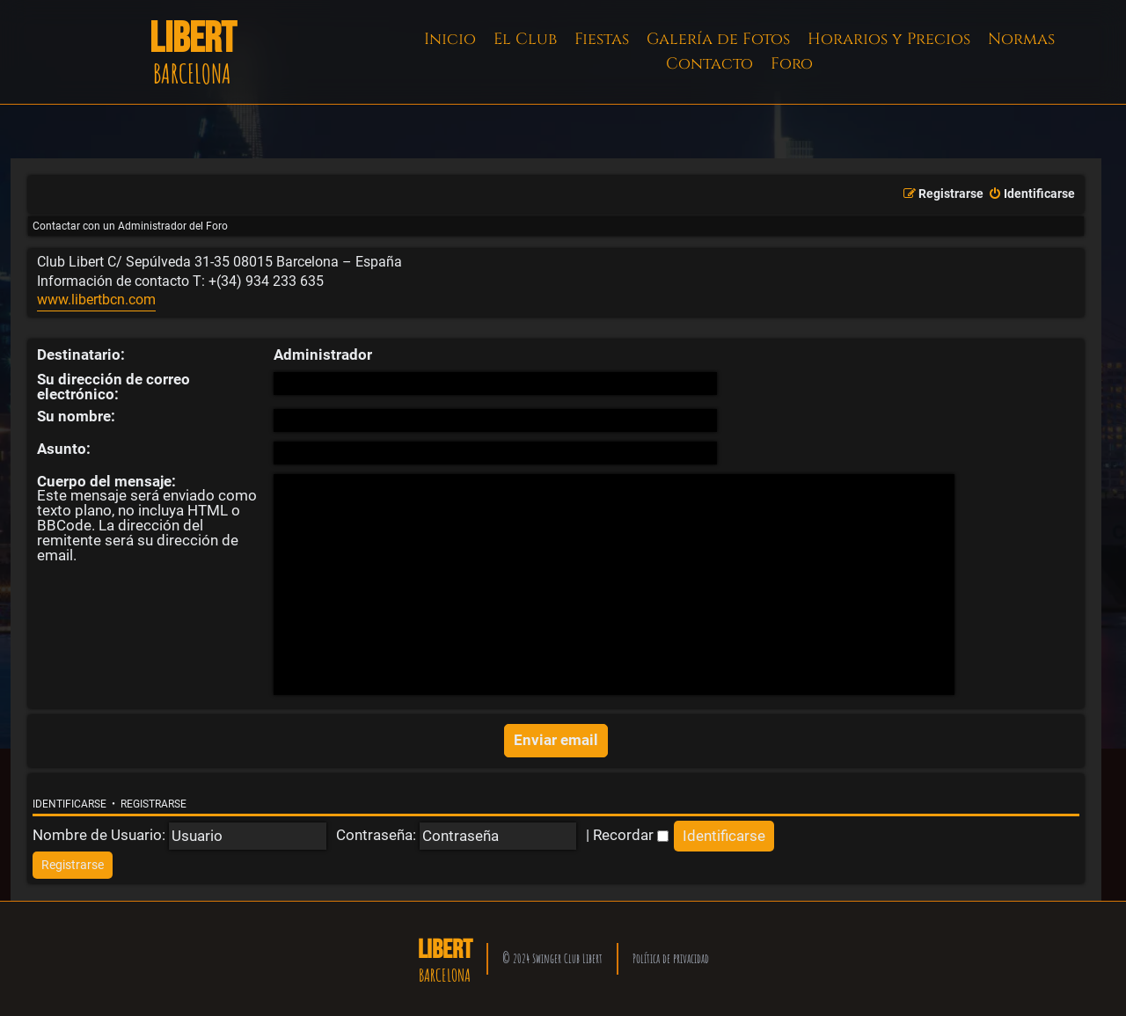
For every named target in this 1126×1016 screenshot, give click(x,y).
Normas (1021, 39)
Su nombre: (76, 416)
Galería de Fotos (718, 39)
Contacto (709, 64)
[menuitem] (1031, 194)
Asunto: (64, 448)
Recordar (631, 835)
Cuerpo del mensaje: (106, 481)
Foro (792, 64)
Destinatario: (81, 354)
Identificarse (69, 804)
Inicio (450, 39)
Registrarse (153, 804)
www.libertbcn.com (96, 300)
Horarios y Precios (889, 39)
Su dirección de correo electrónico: (113, 386)
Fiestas (601, 39)
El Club (525, 39)
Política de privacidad (670, 958)
